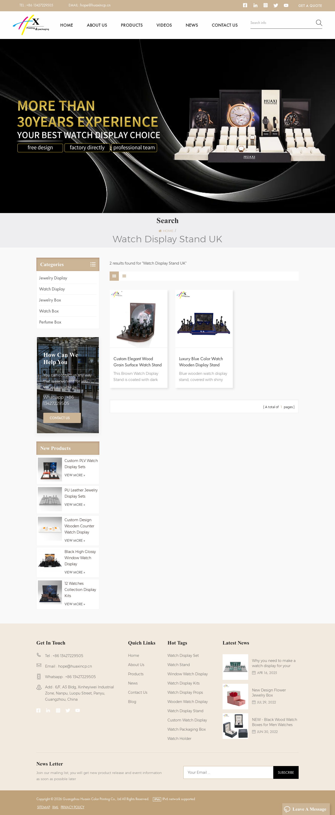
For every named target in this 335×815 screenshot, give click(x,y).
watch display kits (184, 683)
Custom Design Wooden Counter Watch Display (79, 526)
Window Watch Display (188, 674)
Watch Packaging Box (187, 729)
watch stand (179, 664)
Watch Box (49, 311)
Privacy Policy (72, 807)
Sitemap (43, 807)
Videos (164, 25)
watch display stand (185, 711)
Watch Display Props (185, 692)
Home (66, 25)
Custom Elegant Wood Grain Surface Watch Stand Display (137, 362)
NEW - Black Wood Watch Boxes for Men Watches (274, 722)
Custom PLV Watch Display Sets (81, 463)
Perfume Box (50, 322)
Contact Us (60, 418)
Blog (132, 701)
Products (132, 25)
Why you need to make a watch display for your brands (274, 663)
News (192, 25)
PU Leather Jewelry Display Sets (81, 493)
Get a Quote (310, 5)
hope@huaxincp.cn (95, 5)
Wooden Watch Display (188, 701)
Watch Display (52, 289)
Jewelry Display (53, 278)
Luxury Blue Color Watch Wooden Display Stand (201, 362)
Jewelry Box (50, 300)
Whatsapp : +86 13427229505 (58, 400)
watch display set (183, 655)
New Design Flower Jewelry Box (269, 693)
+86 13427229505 (39, 5)
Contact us (225, 25)
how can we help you (60, 358)
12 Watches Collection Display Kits (80, 589)
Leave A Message (305, 809)
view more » (75, 475)
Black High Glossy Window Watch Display (80, 557)
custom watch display (187, 720)
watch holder (179, 738)
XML (55, 807)
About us (97, 25)
